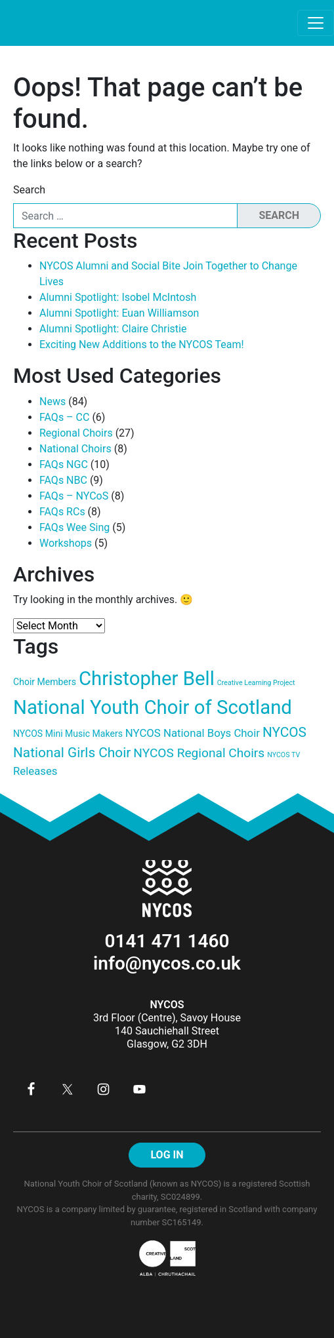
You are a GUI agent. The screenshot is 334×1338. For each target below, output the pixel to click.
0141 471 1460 (167, 941)
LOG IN (166, 1155)
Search (29, 190)
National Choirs (75, 449)
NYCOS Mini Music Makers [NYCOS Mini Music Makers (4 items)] (68, 733)
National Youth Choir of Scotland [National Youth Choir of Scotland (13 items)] (152, 707)
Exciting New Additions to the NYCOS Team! (141, 344)
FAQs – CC (64, 417)
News (52, 401)
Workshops (65, 543)
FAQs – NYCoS (73, 496)
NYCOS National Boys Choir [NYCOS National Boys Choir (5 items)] (192, 732)
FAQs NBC (63, 480)
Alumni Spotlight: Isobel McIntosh (117, 297)
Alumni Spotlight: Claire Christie (112, 329)
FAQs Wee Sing (74, 527)
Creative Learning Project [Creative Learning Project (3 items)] (256, 683)
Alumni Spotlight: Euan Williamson (119, 313)
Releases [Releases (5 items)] (35, 770)
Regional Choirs (76, 433)
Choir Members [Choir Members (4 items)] (44, 682)
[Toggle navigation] (315, 23)
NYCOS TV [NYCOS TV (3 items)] (283, 755)
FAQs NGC (63, 464)
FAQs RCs (62, 511)
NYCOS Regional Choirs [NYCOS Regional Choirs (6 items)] (198, 752)
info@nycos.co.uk (167, 963)
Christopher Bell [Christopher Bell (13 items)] (147, 678)
